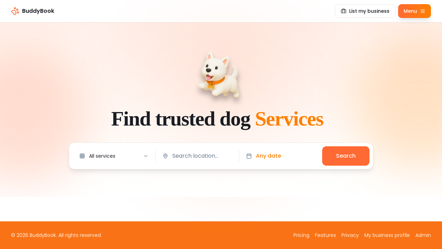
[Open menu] (414, 11)
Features (325, 235)
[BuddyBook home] (32, 11)
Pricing (301, 235)
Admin (423, 235)
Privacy (350, 235)
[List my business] (365, 11)
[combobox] (114, 156)
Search (346, 156)
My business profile (387, 235)
